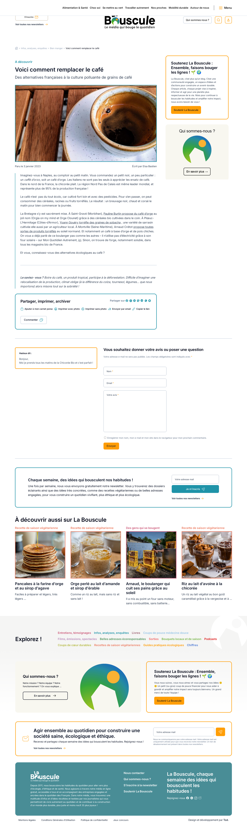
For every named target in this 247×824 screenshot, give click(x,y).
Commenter (31, 319)
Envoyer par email (121, 308)
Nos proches (139, 36)
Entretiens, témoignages (74, 632)
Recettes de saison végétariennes (117, 645)
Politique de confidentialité (94, 819)
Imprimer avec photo (69, 308)
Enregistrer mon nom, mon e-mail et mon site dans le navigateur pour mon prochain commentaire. (157, 437)
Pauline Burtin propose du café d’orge (128, 213)
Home (16, 48)
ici (79, 240)
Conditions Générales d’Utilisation (58, 819)
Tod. (226, 819)
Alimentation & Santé (28, 36)
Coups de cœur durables (74, 645)
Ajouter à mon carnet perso (39, 308)
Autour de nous (193, 36)
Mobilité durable (165, 36)
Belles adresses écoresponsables (123, 639)
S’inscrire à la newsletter (140, 785)
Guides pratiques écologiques (163, 645)
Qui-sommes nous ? (197, 20)
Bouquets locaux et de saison (181, 639)
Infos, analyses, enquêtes (34, 48)
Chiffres (192, 645)
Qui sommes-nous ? (137, 779)
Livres (136, 632)
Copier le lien (142, 308)
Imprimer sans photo (95, 308)
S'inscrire (31, 17)
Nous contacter (134, 772)
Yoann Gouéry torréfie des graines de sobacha (90, 222)
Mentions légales (27, 819)
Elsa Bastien (150, 166)
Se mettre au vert (79, 36)
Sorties (154, 639)
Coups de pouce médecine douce (166, 632)
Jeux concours (120, 819)
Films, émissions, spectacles (77, 639)
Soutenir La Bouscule (186, 110)
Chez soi (54, 36)
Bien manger (56, 48)
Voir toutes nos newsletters (29, 24)
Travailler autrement (110, 36)
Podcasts (210, 639)
